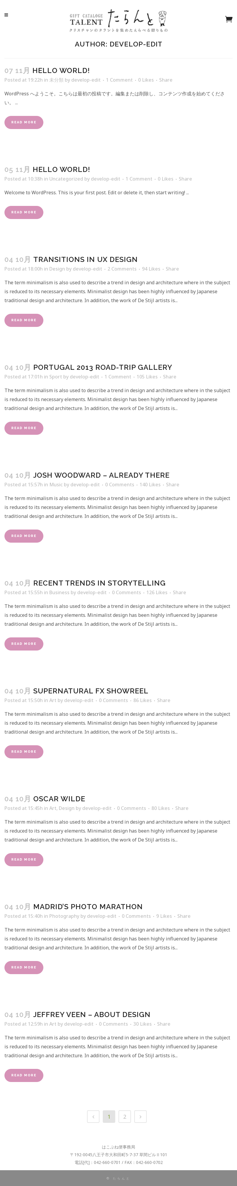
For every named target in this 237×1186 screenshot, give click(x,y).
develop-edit (86, 80)
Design (57, 269)
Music (56, 484)
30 (142, 1024)
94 (151, 269)
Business (59, 592)
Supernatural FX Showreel (90, 691)
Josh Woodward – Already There (101, 475)
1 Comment (119, 80)
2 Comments (122, 269)
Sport (55, 376)
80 (160, 808)
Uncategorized (66, 179)
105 (147, 377)
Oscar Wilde (59, 798)
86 (142, 700)
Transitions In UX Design (85, 259)
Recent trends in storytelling (99, 583)
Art (52, 700)
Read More (24, 122)
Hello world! (61, 70)
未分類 (56, 80)
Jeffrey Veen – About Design (92, 1014)
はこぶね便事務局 (118, 1147)
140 (150, 484)
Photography (64, 916)
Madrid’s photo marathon (88, 906)
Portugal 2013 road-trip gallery (102, 367)
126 (157, 592)
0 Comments (119, 484)
